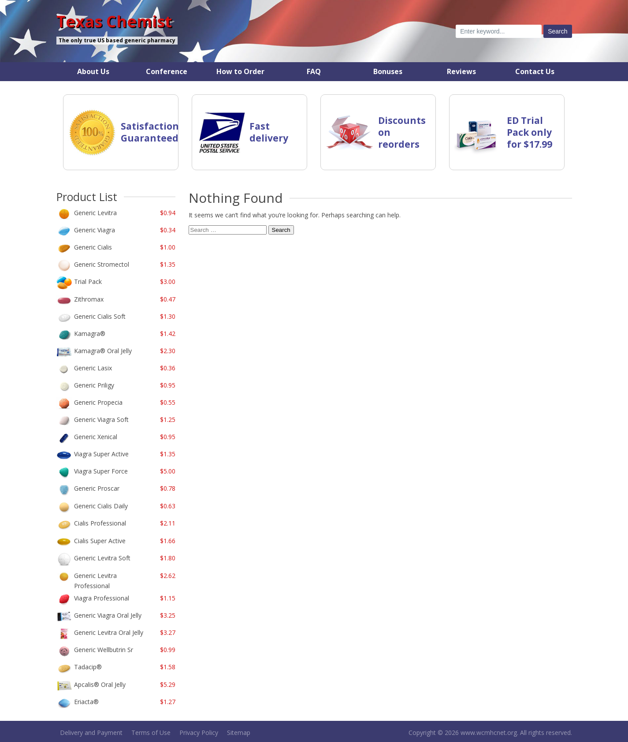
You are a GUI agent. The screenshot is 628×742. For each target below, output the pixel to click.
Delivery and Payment (91, 732)
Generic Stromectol (101, 264)
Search (281, 230)
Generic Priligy (94, 385)
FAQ (314, 71)
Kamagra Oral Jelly (103, 351)
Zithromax (89, 299)
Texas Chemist (114, 21)
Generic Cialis (93, 247)
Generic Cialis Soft (100, 316)
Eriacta (86, 701)
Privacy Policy (198, 732)
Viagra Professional (101, 598)
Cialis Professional (100, 523)
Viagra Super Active (101, 454)
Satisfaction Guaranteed (150, 132)
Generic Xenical (95, 437)
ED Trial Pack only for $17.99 (529, 132)
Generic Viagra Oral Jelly (107, 615)
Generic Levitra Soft (102, 558)
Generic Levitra (95, 213)
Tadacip (88, 667)
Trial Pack (88, 281)
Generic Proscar (96, 488)
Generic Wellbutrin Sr (103, 649)
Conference (166, 71)
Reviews (461, 71)
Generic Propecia (98, 402)
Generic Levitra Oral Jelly (108, 632)
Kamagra (89, 333)
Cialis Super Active (100, 541)
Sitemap (238, 732)
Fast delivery (268, 132)
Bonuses (387, 71)
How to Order (240, 71)
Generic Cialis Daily (101, 506)
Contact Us (534, 71)
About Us (93, 71)
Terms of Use (151, 732)
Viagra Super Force (101, 471)
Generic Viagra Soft (101, 419)
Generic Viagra (94, 230)
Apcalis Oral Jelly (100, 684)
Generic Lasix (93, 368)
